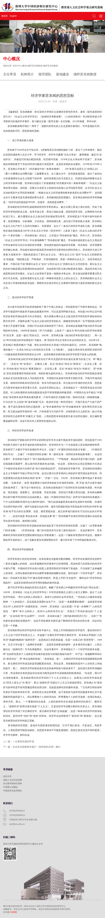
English (13, 16)
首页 (15, 66)
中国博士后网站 (10, 787)
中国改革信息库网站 (12, 790)
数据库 (4, 16)
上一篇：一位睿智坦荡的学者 (18, 741)
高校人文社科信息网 (12, 780)
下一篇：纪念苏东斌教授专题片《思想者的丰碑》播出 (31, 747)
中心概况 (22, 66)
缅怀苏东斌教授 (35, 66)
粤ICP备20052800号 (12, 906)
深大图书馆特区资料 (12, 783)
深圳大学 (7, 776)
